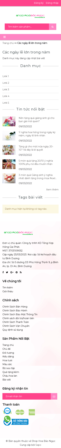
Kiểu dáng (8, 356)
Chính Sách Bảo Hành (14, 310)
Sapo (38, 444)
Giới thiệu (7, 291)
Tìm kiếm (7, 287)
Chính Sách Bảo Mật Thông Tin (19, 314)
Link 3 (5, 89)
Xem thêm (52, 189)
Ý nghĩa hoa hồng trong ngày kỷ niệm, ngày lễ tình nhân (37, 134)
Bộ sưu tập (8, 368)
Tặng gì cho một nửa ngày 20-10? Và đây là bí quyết (36, 148)
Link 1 (5, 76)
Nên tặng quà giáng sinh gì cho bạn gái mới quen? (36, 120)
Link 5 (5, 102)
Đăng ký (39, 2)
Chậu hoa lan (9, 375)
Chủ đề (6, 348)
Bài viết (6, 379)
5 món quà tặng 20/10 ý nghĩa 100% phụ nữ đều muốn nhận (36, 162)
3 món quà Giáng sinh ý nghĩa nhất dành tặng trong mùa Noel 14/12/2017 (37, 177)
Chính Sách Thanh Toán (15, 322)
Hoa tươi (7, 360)
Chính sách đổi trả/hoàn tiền (18, 318)
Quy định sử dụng (12, 329)
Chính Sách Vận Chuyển (15, 325)
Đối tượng (8, 352)
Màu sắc (7, 364)
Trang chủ (8, 345)
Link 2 (5, 82)
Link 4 (5, 96)
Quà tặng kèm (10, 372)
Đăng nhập (52, 2)
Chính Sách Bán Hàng (14, 306)
